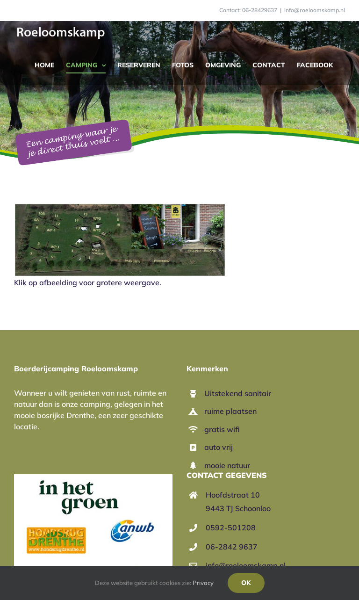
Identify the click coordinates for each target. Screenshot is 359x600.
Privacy (203, 582)
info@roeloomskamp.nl (314, 10)
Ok (246, 582)
